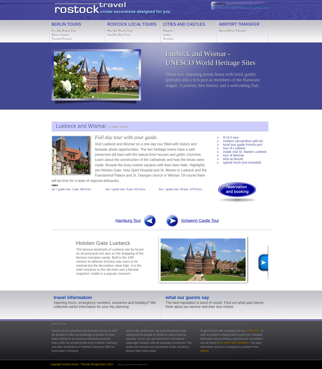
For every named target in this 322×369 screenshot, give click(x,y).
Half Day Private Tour (120, 30)
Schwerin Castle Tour (200, 220)
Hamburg (168, 30)
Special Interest (60, 34)
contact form (253, 330)
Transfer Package (62, 38)
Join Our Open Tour (118, 34)
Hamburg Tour (136, 223)
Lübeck (167, 34)
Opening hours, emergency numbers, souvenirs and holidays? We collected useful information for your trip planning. (105, 302)
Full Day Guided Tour (64, 30)
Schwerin (168, 38)
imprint (204, 350)
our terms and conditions (234, 342)
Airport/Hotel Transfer (232, 30)
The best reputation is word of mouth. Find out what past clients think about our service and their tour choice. (217, 302)
